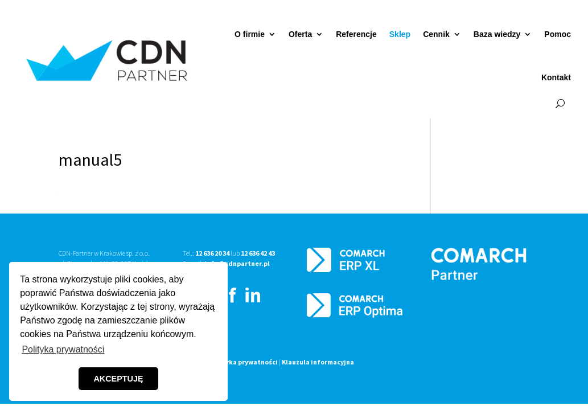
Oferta (300, 34)
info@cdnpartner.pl (237, 263)
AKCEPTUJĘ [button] (118, 378)
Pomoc (557, 34)
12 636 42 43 (258, 253)
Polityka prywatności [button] (63, 349)
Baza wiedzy (497, 34)
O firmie (250, 34)
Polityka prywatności (243, 362)
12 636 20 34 (212, 253)
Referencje (356, 34)
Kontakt (556, 77)
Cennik (436, 34)
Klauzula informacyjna (318, 362)
